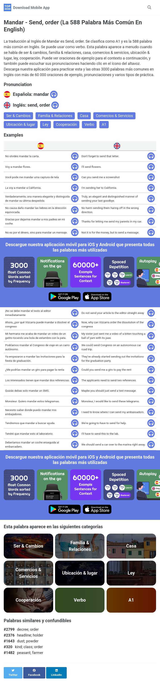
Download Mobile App (31, 7)
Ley (46, 125)
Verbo (90, 125)
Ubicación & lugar (20, 125)
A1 (104, 125)
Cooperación (66, 125)
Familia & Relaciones (55, 116)
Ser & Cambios (18, 116)
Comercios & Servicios (115, 116)
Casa (84, 116)
